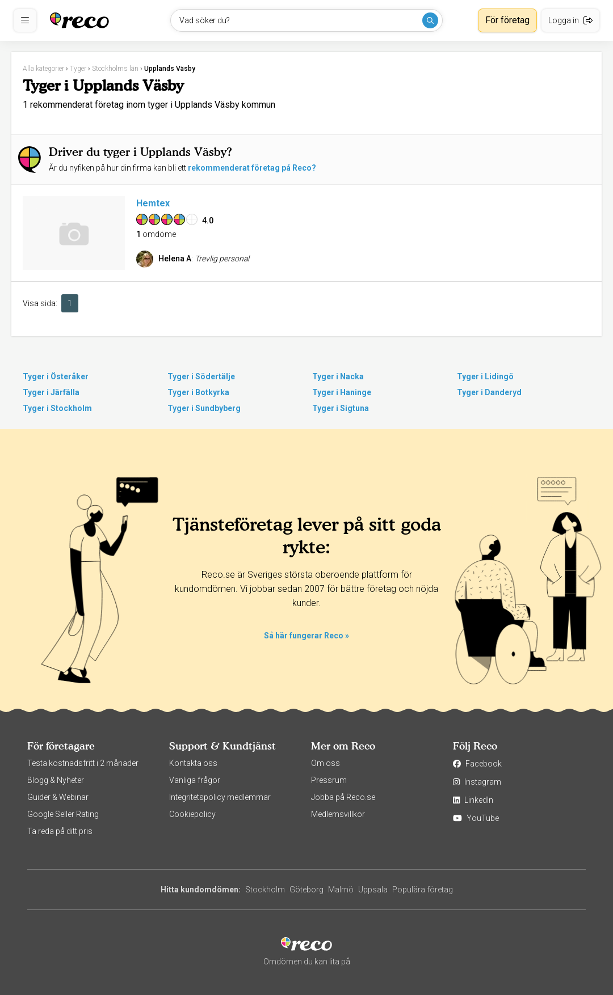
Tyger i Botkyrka (198, 392)
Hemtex (153, 203)
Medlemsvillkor (338, 814)
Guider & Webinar (58, 797)
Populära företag (422, 889)
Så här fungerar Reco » (306, 635)
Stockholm (265, 889)
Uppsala (373, 889)
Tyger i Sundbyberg (204, 408)
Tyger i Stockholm (57, 408)
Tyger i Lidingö (485, 376)
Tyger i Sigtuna (340, 408)
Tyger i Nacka (338, 376)
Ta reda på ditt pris (60, 831)
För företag (507, 20)
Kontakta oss (193, 763)
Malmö (341, 889)
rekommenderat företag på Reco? (252, 167)
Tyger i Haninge (341, 392)
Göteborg (306, 889)
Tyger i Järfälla (51, 392)
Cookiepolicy (192, 814)
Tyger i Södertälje (201, 376)
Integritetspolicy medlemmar (220, 797)
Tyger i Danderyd (489, 392)
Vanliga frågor (194, 780)
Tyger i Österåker (56, 376)
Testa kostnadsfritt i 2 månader (82, 763)
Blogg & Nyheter (55, 780)
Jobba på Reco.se (343, 797)
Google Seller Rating (63, 814)
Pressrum (329, 780)
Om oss (325, 763)
